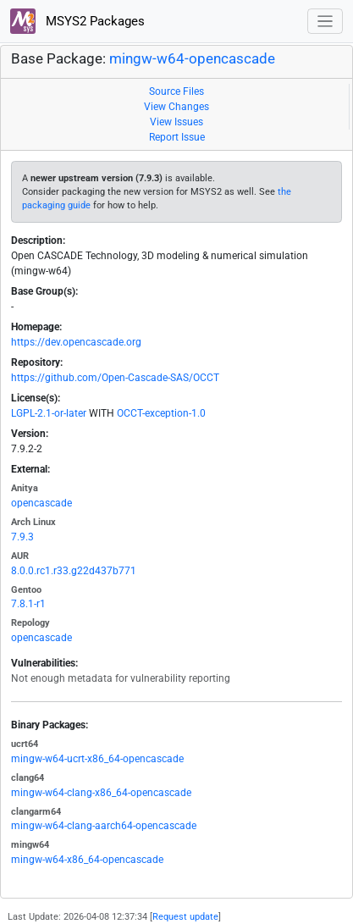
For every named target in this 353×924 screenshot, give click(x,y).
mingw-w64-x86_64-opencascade (87, 860)
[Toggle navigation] (325, 21)
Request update (185, 916)
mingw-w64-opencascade (192, 59)
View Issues (176, 122)
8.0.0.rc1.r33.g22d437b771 (73, 571)
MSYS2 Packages (77, 21)
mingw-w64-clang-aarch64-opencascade (103, 826)
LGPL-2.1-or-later (48, 413)
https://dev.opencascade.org (76, 342)
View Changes (176, 107)
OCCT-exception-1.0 (161, 413)
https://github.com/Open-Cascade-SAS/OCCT (115, 378)
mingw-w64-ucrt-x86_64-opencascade (97, 759)
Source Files (176, 91)
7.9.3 (22, 537)
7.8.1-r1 (28, 604)
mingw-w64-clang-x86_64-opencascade (101, 793)
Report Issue (177, 137)
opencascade (41, 503)
